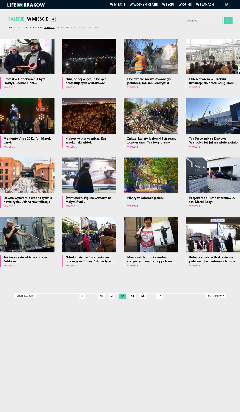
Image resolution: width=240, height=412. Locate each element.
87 (159, 296)
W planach (205, 4)
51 (111, 296)
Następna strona (216, 296)
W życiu (168, 4)
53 (132, 296)
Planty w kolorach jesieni (145, 198)
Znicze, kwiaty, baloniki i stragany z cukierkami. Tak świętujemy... (151, 140)
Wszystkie (22, 27)
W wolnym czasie (144, 4)
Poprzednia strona (25, 296)
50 (101, 296)
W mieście (117, 4)
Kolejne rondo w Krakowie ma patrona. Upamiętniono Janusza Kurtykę (212, 261)
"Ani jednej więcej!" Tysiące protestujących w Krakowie (86, 81)
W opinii (185, 4)
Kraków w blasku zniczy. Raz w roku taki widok (86, 140)
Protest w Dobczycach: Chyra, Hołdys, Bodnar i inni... (25, 81)
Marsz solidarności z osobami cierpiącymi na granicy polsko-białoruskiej (149, 261)
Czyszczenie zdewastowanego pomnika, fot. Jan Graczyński (149, 81)
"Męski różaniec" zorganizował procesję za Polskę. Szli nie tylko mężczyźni (89, 261)
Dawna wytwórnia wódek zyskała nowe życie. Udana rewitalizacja (28, 200)
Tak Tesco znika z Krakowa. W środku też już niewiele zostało (213, 140)
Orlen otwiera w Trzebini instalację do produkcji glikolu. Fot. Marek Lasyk (212, 83)
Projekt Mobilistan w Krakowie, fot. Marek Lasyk (212, 200)
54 (143, 296)
